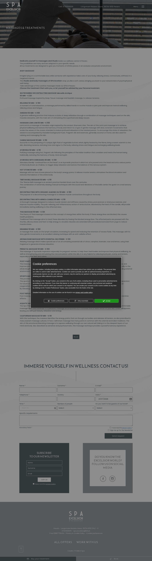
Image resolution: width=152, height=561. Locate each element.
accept (106, 301)
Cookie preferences (56, 301)
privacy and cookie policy (84, 292)
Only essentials (81, 301)
